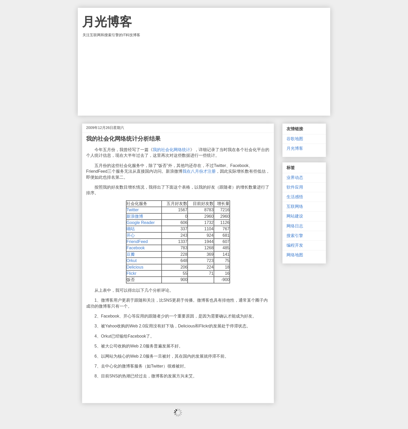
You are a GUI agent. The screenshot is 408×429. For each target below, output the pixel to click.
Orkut (131, 260)
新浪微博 (134, 216)
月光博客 (107, 22)
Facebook (135, 248)
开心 (130, 235)
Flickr (131, 273)
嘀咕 (130, 229)
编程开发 (294, 245)
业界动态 (294, 177)
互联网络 (294, 206)
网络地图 (294, 255)
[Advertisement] (204, 76)
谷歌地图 (294, 138)
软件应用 (294, 187)
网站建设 (294, 216)
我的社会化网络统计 (171, 149)
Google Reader (140, 222)
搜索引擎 (294, 235)
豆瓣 (130, 254)
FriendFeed (137, 241)
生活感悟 (294, 197)
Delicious (134, 267)
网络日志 (294, 226)
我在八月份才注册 (199, 171)
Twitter (132, 210)
